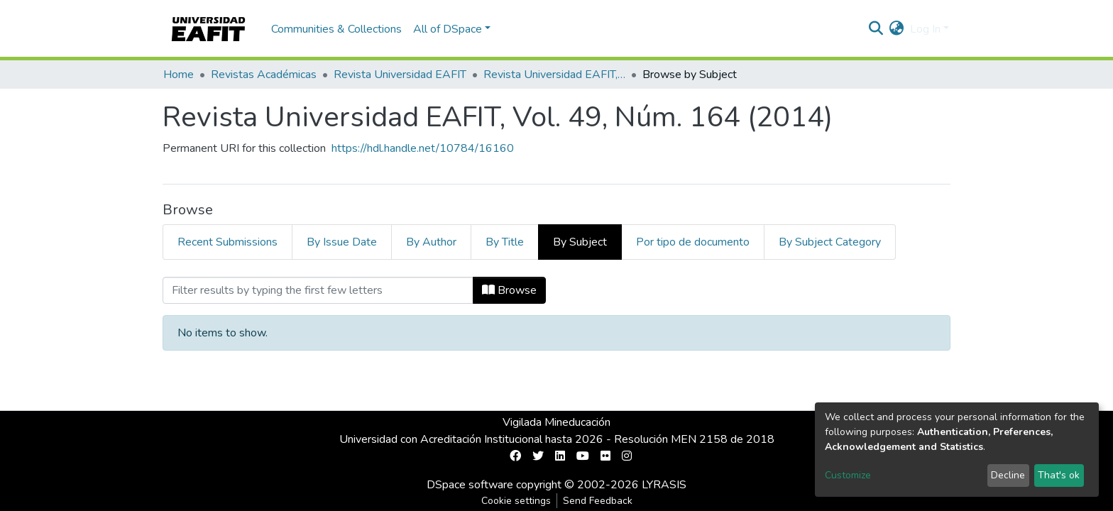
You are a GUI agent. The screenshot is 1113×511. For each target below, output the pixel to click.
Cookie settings (516, 500)
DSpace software (470, 485)
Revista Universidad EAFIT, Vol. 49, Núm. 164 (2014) (554, 74)
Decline (1008, 475)
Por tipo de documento (693, 242)
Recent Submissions (227, 242)
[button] (897, 29)
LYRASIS (664, 485)
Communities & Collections (336, 29)
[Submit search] (876, 29)
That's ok (1059, 475)
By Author (431, 242)
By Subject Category (830, 242)
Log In (925, 29)
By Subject (580, 242)
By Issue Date (342, 242)
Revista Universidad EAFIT (400, 74)
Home (178, 74)
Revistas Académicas (264, 74)
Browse (509, 290)
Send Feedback (597, 500)
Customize (848, 475)
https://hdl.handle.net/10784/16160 (422, 148)
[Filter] (318, 290)
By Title (505, 242)
